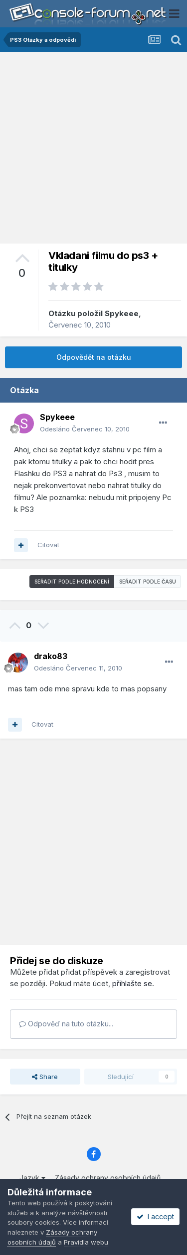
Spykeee (122, 313)
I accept (155, 1216)
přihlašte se (132, 983)
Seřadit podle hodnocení (71, 582)
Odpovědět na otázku (93, 357)
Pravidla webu (86, 1242)
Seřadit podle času (147, 582)
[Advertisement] (93, 150)
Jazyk (32, 1177)
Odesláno (85, 429)
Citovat (48, 545)
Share (45, 1076)
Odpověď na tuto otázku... (66, 1023)
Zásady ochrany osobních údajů (108, 1177)
